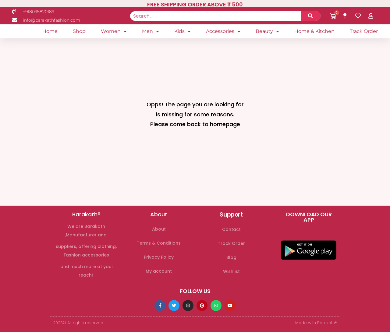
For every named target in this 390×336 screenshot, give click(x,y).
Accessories (223, 32)
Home (50, 33)
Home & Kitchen (314, 33)
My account (159, 274)
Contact (231, 232)
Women (114, 32)
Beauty (267, 32)
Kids (182, 32)
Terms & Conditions (159, 246)
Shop (79, 33)
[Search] (311, 16)
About (159, 232)
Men (150, 32)
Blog (231, 260)
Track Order (364, 33)
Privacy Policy (159, 260)
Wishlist (231, 274)
